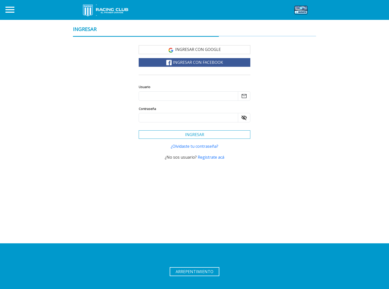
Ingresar (194, 134)
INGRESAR (85, 29)
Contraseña (147, 109)
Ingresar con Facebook (194, 63)
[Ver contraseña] (244, 118)
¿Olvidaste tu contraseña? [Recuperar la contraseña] (194, 146)
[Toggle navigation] (10, 10)
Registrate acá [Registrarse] (211, 157)
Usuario (144, 87)
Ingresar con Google (194, 50)
